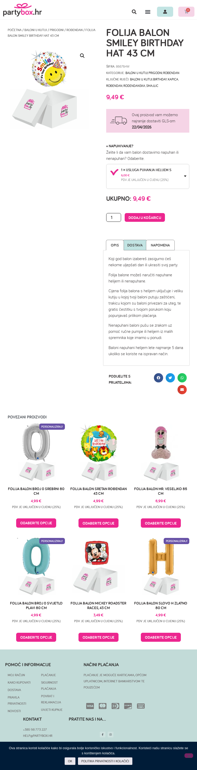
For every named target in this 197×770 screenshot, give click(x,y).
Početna (15, 30)
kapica (173, 79)
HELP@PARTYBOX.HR (37, 736)
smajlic (152, 86)
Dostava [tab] (135, 245)
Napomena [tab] (160, 245)
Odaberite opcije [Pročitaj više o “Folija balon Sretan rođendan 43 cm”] (98, 523)
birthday (160, 79)
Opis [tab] (115, 245)
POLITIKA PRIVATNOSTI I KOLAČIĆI (105, 761)
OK (70, 761)
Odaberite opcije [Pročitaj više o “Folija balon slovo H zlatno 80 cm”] (161, 637)
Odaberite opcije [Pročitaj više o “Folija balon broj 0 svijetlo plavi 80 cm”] (36, 637)
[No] (188, 755)
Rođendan (74, 30)
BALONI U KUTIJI (35, 30)
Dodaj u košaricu (145, 217)
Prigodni (57, 30)
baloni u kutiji (141, 79)
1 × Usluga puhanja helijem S (146, 170)
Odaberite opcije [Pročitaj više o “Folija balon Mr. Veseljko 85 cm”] (161, 523)
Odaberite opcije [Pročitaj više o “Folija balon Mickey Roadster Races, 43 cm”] (98, 637)
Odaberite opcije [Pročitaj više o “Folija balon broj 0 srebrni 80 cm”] (36, 522)
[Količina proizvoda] (113, 217)
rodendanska (134, 86)
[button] (134, 11)
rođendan (114, 86)
